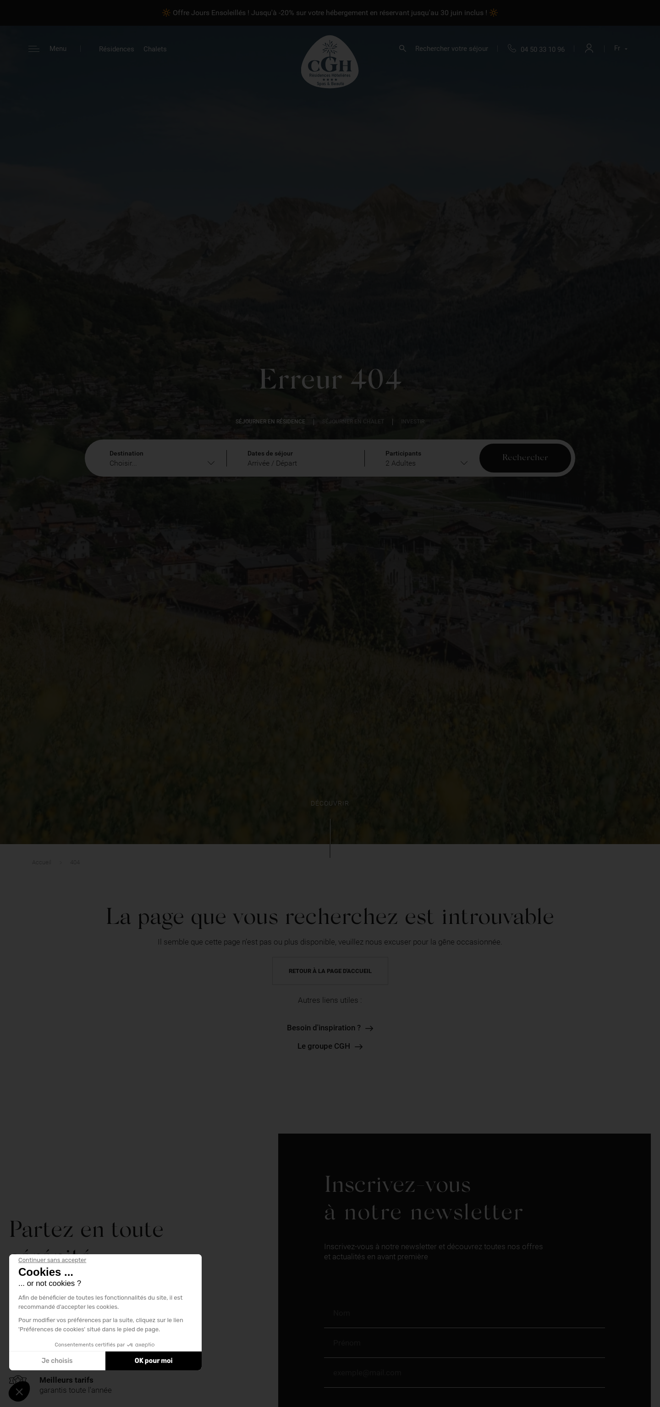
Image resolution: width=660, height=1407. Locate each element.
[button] (19, 1391)
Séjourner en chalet (353, 421)
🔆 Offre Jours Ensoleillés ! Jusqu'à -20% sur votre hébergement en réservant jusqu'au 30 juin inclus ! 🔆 (330, 12)
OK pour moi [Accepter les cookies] (154, 1361)
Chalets (155, 49)
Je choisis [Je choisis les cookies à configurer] (57, 1361)
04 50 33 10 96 (543, 49)
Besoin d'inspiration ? (324, 1027)
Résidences (116, 49)
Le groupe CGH (323, 1046)
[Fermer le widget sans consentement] (52, 1260)
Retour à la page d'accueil (330, 971)
